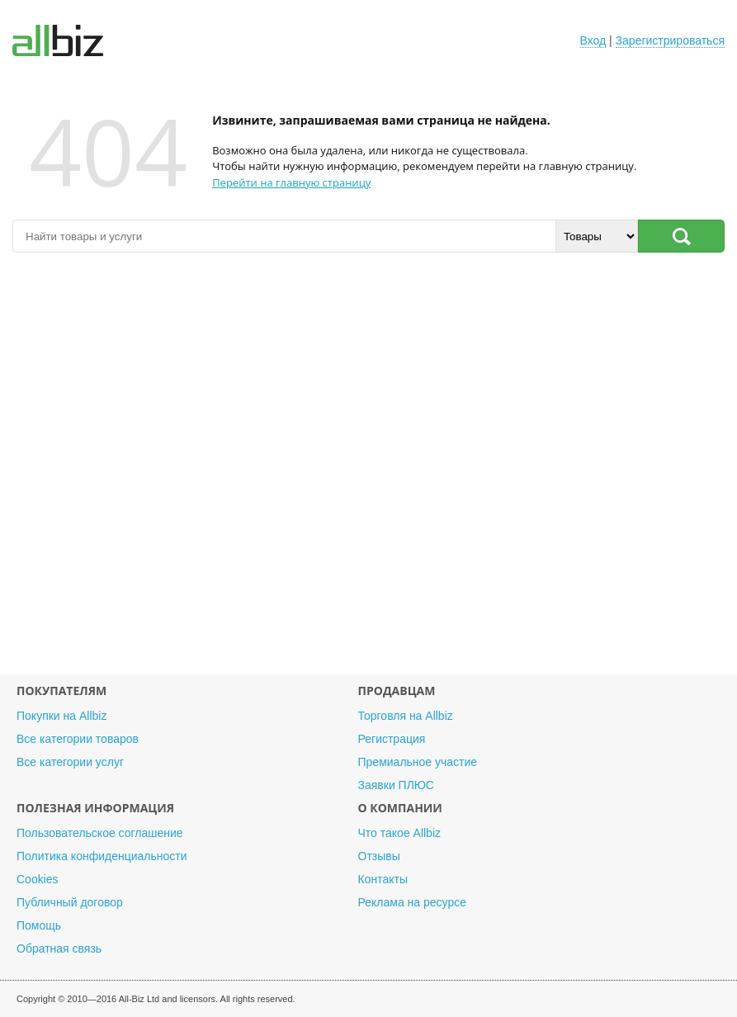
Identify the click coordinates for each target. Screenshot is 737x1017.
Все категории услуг (70, 762)
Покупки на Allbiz (61, 715)
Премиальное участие (418, 762)
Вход (593, 40)
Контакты (383, 879)
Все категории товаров (78, 738)
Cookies (38, 879)
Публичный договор (70, 902)
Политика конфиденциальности (102, 856)
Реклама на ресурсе (412, 902)
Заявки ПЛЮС (396, 785)
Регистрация (392, 738)
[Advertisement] (368, 472)
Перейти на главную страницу (291, 182)
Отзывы (379, 856)
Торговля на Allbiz (405, 715)
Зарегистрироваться (670, 40)
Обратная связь (59, 948)
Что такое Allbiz (400, 833)
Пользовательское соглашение (100, 833)
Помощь (39, 925)
